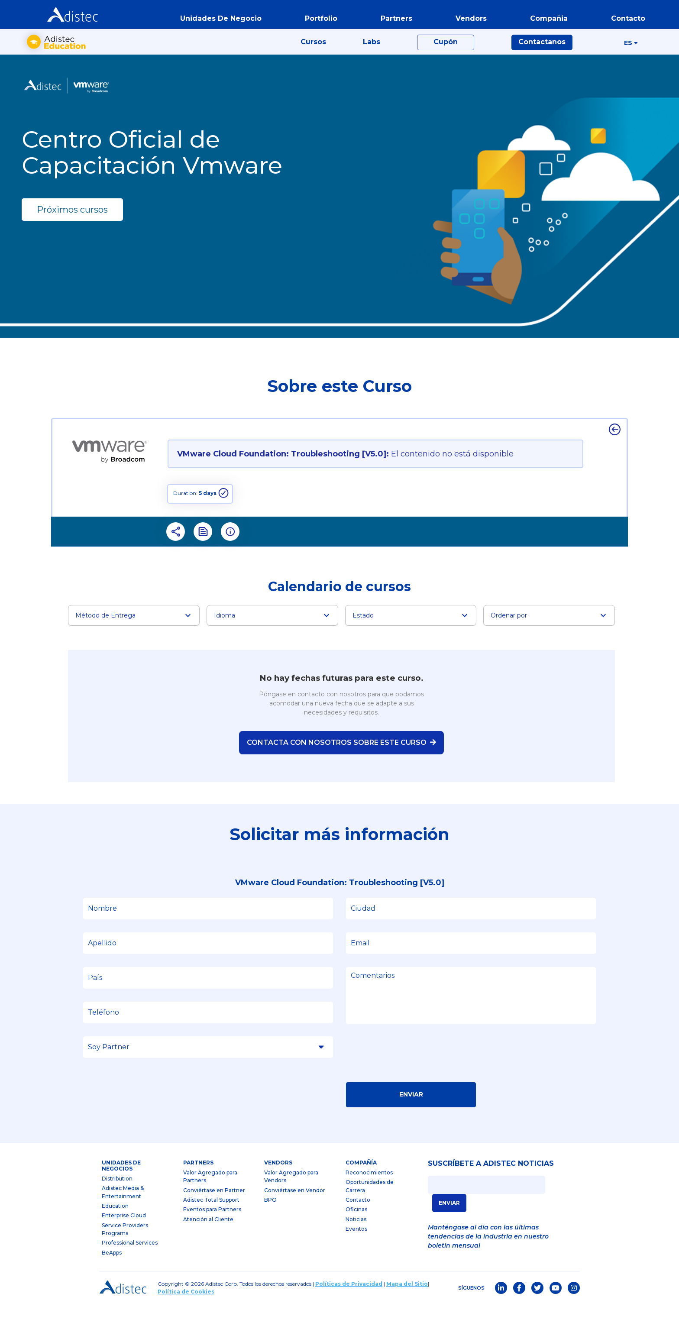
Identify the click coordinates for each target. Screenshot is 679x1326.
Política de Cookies (186, 1313)
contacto (624, 23)
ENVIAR (449, 1224)
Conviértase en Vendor (294, 1211)
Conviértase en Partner (214, 1211)
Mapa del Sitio (407, 1305)
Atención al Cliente (208, 1240)
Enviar (411, 1116)
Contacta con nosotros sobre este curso (341, 764)
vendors (466, 23)
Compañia (544, 23)
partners (392, 23)
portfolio (317, 23)
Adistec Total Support (211, 1221)
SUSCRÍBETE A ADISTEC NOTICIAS (491, 1185)
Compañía (361, 1184)
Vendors (278, 1184)
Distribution (117, 1200)
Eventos (356, 1250)
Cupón (445, 57)
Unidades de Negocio (216, 23)
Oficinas (356, 1231)
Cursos (313, 57)
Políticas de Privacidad (348, 1305)
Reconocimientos (369, 1193)
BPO (270, 1221)
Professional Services (130, 1264)
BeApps (112, 1274)
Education (115, 1227)
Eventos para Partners (212, 1231)
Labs (371, 57)
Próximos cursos (72, 231)
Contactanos (542, 57)
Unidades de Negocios (121, 1187)
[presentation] (412, 1077)
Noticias (356, 1240)
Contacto (358, 1221)
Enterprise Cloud (124, 1237)
